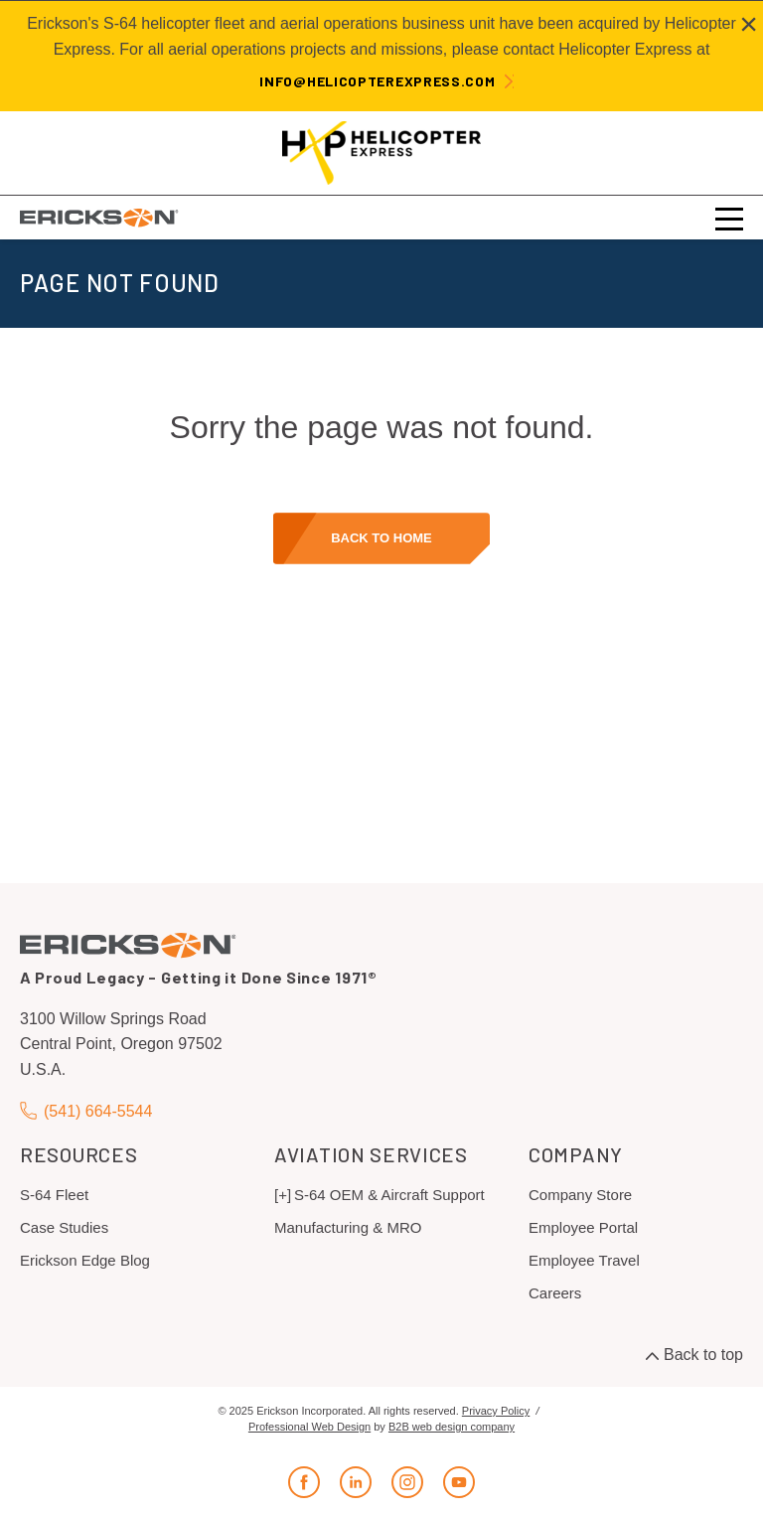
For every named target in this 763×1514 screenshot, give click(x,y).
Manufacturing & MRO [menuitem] (347, 1227)
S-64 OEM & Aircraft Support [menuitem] (389, 1194)
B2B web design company (451, 1427)
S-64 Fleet (54, 1194)
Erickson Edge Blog (85, 1260)
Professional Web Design (309, 1427)
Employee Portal (583, 1227)
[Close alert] (748, 24)
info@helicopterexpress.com (377, 81)
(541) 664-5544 (86, 1111)
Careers (555, 1293)
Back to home (381, 537)
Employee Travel (584, 1260)
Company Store (580, 1194)
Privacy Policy (496, 1411)
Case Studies (64, 1227)
